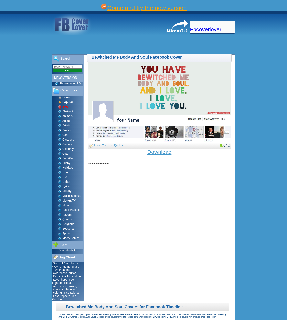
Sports (66, 233)
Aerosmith (59, 286)
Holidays (67, 167)
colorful (57, 292)
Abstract (67, 111)
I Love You (100, 145)
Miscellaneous (71, 195)
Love (65, 172)
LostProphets (61, 296)
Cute (65, 153)
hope (64, 279)
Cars (65, 134)
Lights (66, 181)
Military (66, 191)
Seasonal (68, 228)
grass (75, 266)
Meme (67, 266)
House (68, 283)
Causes (67, 144)
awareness (60, 273)
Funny (66, 163)
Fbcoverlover (205, 29)
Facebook (71, 289)
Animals (67, 116)
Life (64, 177)
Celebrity (68, 149)
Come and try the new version (147, 7)
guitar (72, 273)
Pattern (67, 214)
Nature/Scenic (71, 209)
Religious (68, 224)
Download (159, 152)
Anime (66, 120)
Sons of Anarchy (63, 263)
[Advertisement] (74, 44)
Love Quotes (115, 145)
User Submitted (67, 250)
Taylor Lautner (62, 269)
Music (66, 205)
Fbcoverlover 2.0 (70, 83)
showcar (58, 289)
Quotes (67, 219)
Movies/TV (69, 200)
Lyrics (66, 186)
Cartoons (68, 139)
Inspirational (71, 292)
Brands (66, 130)
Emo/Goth (68, 158)
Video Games (71, 238)
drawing (73, 286)
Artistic (66, 125)
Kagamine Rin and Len (67, 276)
